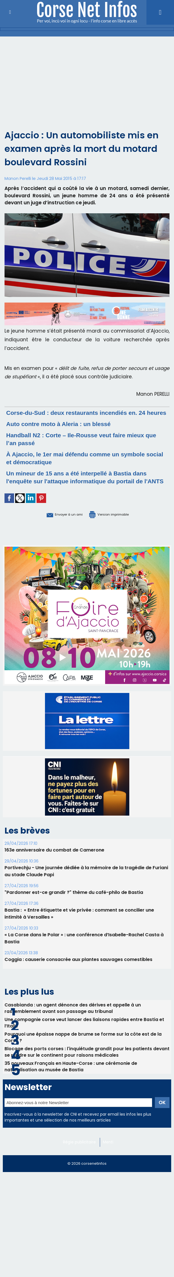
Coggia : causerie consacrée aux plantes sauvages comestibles (78, 975)
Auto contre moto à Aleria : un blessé (66, 431)
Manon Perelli (18, 178)
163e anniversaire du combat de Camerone (54, 865)
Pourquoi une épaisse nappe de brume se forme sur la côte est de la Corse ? (83, 1055)
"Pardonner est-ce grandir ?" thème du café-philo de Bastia (73, 908)
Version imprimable (115, 529)
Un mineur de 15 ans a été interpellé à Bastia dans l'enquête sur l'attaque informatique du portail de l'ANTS (86, 488)
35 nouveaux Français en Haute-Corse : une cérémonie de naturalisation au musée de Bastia (71, 1086)
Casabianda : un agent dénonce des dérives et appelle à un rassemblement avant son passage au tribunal (72, 1023)
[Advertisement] (87, 78)
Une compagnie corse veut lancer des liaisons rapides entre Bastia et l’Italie (84, 1039)
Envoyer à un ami (56, 529)
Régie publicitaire (80, 1163)
